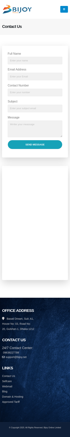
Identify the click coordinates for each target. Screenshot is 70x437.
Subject (12, 101)
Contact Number (18, 85)
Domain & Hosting (12, 396)
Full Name (14, 53)
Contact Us (8, 376)
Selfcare (7, 381)
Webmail (7, 386)
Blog (4, 391)
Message (13, 117)
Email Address (17, 69)
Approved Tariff (11, 401)
